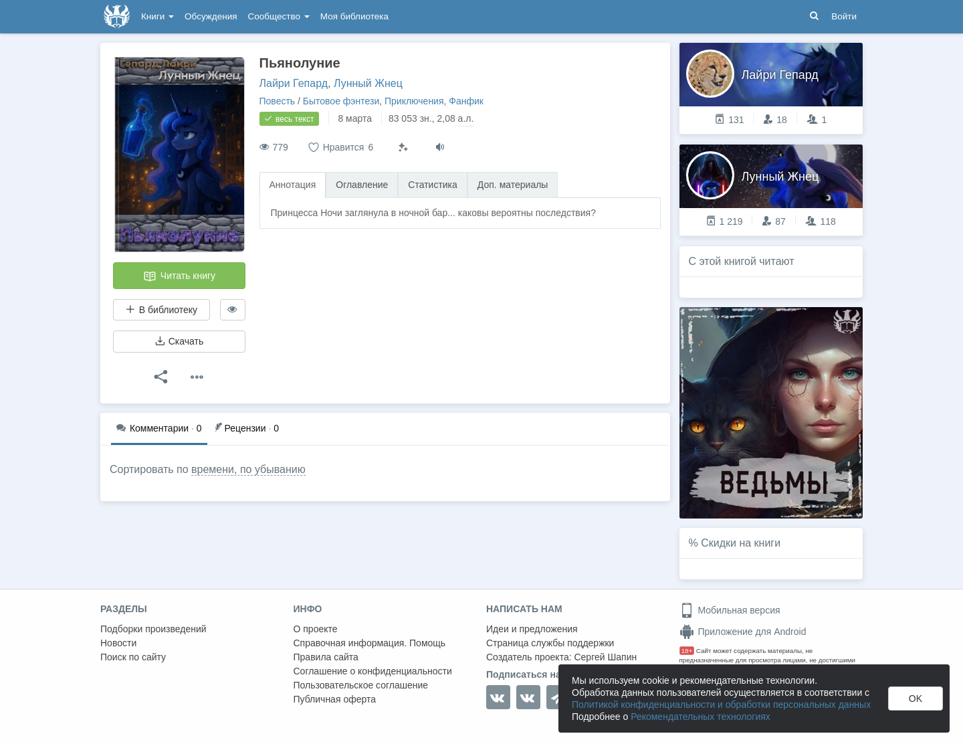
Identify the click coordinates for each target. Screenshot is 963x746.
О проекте (316, 629)
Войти (844, 16)
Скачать (179, 341)
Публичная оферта (335, 699)
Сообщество (279, 16)
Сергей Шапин (605, 657)
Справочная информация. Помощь (370, 643)
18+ (687, 650)
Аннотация (293, 184)
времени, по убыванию (248, 469)
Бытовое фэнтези (341, 101)
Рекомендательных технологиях (700, 716)
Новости (118, 643)
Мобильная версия (729, 610)
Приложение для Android (743, 631)
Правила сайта (326, 657)
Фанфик (466, 101)
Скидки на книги (740, 543)
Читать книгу (179, 276)
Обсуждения (211, 16)
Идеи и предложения (532, 629)
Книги (157, 16)
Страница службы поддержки (550, 643)
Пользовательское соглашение (361, 685)
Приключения (414, 101)
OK (915, 698)
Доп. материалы (512, 184)
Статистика (432, 184)
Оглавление (362, 184)
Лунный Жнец (368, 83)
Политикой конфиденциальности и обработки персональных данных (721, 704)
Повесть (277, 101)
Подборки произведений (153, 629)
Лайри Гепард (293, 83)
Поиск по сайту (133, 657)
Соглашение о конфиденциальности (373, 671)
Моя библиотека (354, 16)
